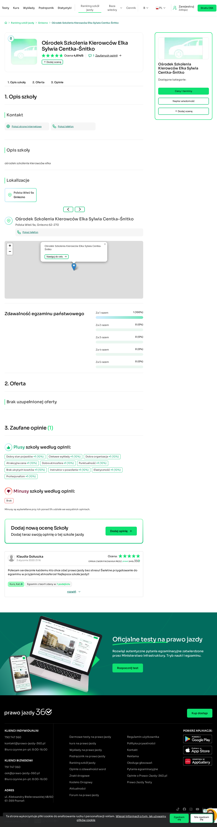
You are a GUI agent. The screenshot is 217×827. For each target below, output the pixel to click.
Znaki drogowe (79, 775)
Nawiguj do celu (57, 256)
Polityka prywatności (141, 743)
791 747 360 (12, 767)
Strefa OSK (207, 8)
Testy (5, 8)
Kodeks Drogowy (80, 782)
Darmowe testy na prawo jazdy (90, 737)
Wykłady (29, 8)
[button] (74, 267)
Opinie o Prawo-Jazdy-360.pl (147, 775)
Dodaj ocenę (52, 62)
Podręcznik (46, 8)
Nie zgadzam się (201, 818)
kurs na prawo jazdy (82, 743)
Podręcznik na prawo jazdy (87, 756)
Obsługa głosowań (139, 763)
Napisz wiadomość (184, 101)
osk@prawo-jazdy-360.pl (22, 773)
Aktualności (77, 788)
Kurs (16, 8)
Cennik (131, 8)
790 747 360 (13, 737)
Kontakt (132, 750)
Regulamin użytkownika (143, 737)
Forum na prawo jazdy (84, 795)
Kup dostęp (200, 713)
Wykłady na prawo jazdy (85, 750)
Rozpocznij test (127, 668)
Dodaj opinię (121, 531)
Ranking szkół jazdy (90, 8)
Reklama (133, 756)
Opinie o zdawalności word (87, 769)
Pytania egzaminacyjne (142, 769)
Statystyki (65, 8)
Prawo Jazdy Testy (139, 782)
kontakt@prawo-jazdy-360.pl (25, 743)
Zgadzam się (179, 818)
